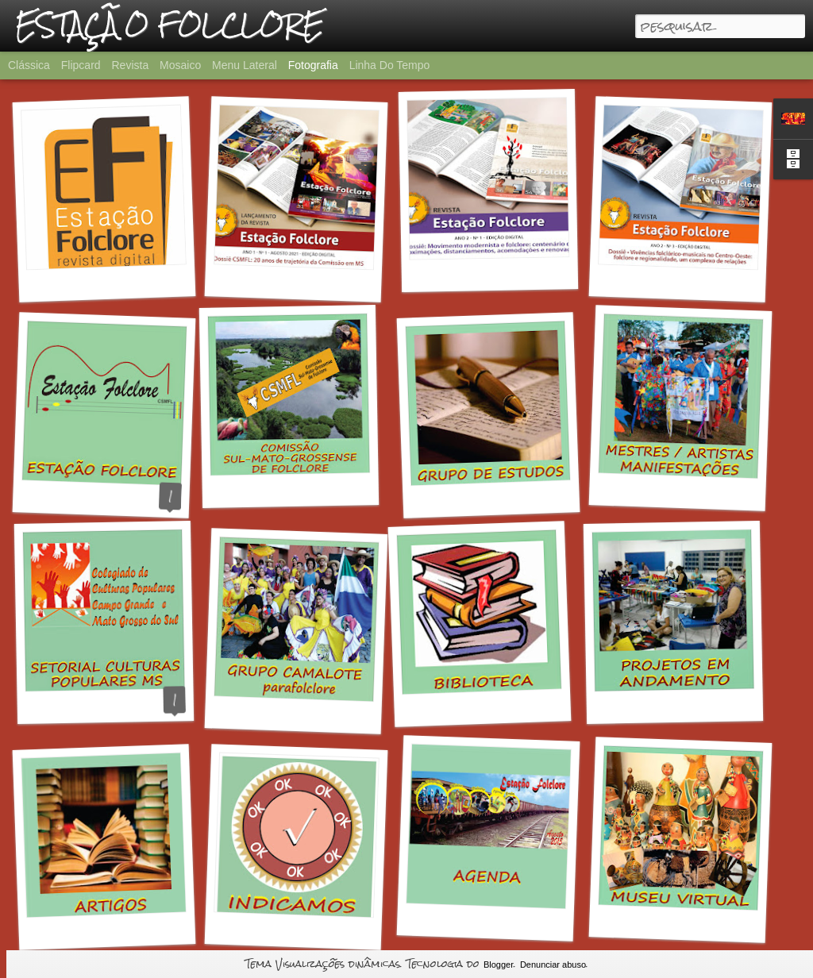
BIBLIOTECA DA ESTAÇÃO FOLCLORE (530, 704)
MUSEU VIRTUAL (677, 922)
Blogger (499, 964)
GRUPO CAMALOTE (293, 714)
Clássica (29, 65)
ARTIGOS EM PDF (107, 930)
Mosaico (180, 65)
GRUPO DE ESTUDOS (496, 497)
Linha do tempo (389, 65)
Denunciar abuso (553, 964)
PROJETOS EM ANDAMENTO (699, 704)
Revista (129, 65)
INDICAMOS (293, 930)
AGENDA (486, 921)
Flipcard (81, 65)
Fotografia (313, 65)
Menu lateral (244, 65)
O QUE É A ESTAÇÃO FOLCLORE (135, 499)
